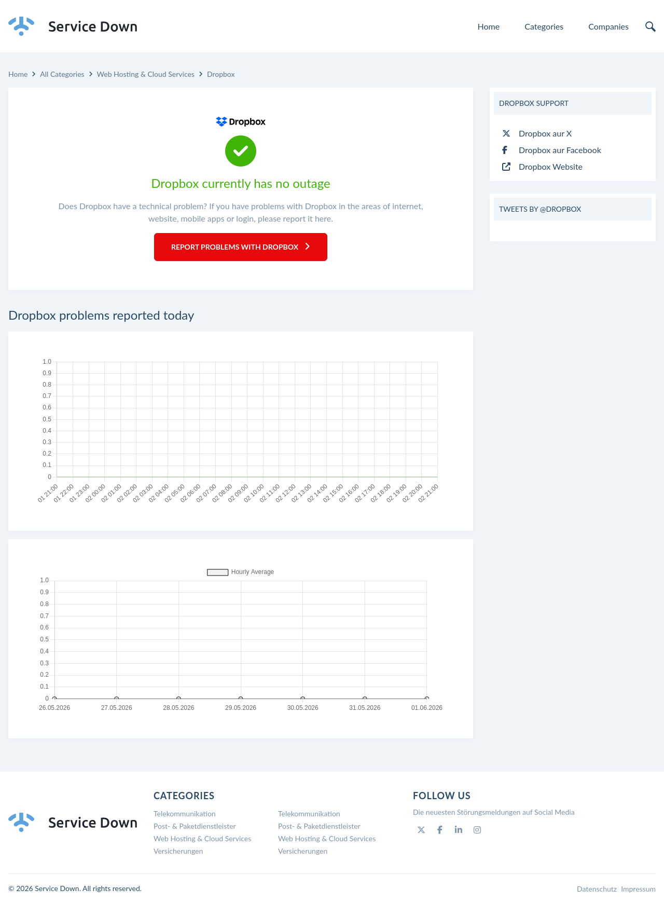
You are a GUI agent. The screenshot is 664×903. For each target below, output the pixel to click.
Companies (608, 26)
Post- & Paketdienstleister (195, 826)
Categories (543, 26)
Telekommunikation (185, 813)
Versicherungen (178, 850)
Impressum (638, 888)
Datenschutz (597, 888)
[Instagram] (477, 830)
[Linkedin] (458, 830)
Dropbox (221, 74)
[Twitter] (421, 830)
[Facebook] (440, 830)
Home (489, 26)
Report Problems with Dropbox (240, 246)
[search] (650, 26)
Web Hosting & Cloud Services (146, 74)
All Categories (62, 74)
